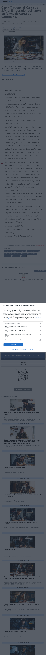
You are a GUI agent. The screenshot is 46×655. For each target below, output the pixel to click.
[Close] (43, 306)
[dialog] (23, 327)
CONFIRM (13, 344)
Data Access (23, 349)
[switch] (40, 326)
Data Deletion (15, 349)
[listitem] (23, 323)
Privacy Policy (31, 349)
